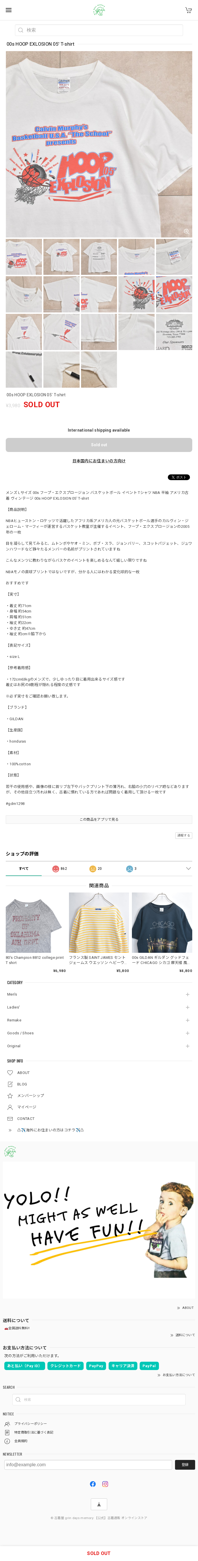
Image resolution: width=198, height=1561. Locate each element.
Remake (14, 1020)
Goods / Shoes (20, 1033)
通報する (183, 835)
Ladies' (13, 1007)
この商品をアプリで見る (99, 820)
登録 (185, 1465)
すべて (24, 869)
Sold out (99, 445)
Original (13, 1046)
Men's (12, 994)
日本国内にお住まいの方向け (99, 461)
